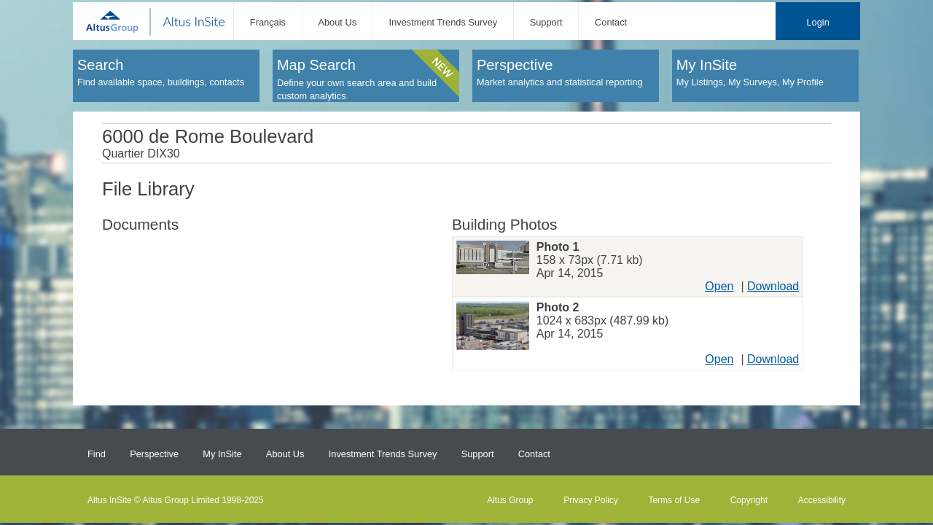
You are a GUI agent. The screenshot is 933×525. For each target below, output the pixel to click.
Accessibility (822, 500)
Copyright (749, 500)
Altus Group (510, 500)
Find (96, 453)
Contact (611, 22)
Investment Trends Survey (443, 22)
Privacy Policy (590, 500)
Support (546, 22)
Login (817, 22)
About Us (337, 22)
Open (719, 286)
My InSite (222, 453)
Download (773, 286)
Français (268, 22)
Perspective (154, 453)
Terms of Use (674, 500)
